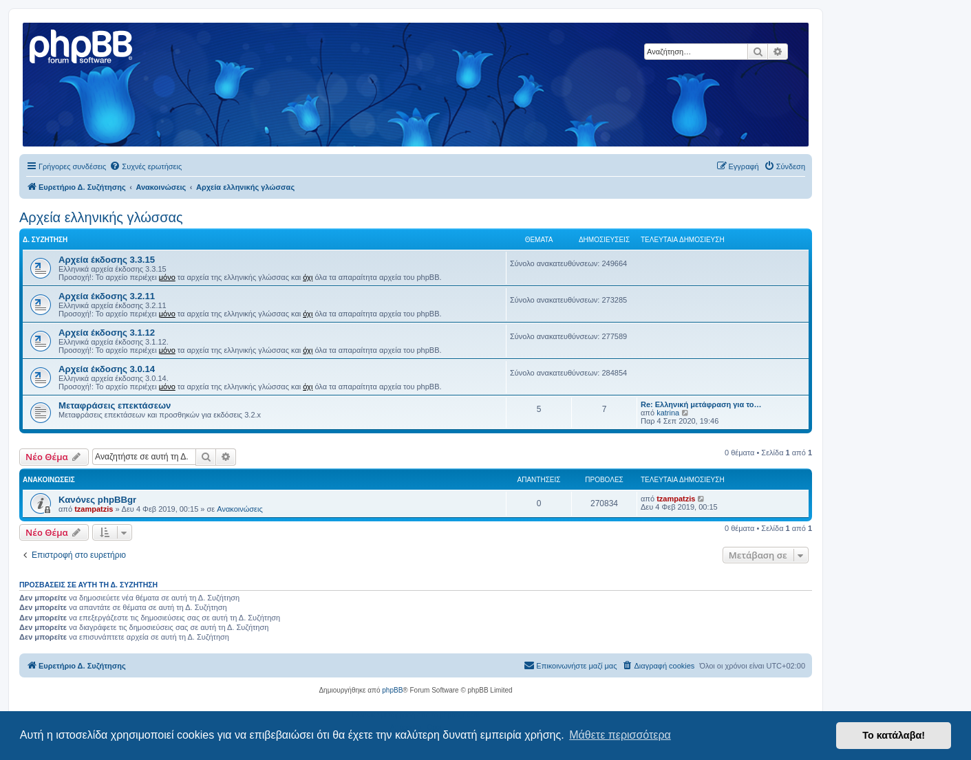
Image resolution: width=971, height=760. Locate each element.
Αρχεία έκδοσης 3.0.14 (106, 369)
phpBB (392, 690)
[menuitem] (145, 166)
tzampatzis (93, 509)
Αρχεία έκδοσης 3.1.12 (106, 332)
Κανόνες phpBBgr (97, 500)
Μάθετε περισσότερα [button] (620, 735)
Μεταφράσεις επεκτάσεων (114, 405)
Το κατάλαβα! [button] (893, 735)
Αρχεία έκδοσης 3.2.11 (106, 296)
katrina (668, 413)
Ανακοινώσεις (239, 509)
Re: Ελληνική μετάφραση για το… (701, 404)
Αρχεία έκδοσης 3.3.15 (106, 259)
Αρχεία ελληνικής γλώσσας (101, 217)
